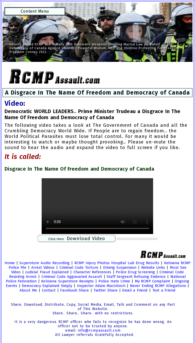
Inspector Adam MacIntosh (101, 285)
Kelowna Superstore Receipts (67, 281)
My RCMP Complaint (152, 281)
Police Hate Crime (114, 281)
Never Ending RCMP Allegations (158, 285)
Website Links (153, 267)
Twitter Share (105, 290)
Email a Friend (135, 290)
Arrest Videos (43, 267)
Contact (49, 290)
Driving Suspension (120, 267)
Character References (92, 272)
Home (10, 263)
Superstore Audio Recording (44, 263)
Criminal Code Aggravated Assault (71, 276)
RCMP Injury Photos (92, 263)
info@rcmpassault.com (99, 330)
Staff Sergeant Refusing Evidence (136, 276)
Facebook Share (74, 290)
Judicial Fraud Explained (47, 272)
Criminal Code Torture (79, 267)
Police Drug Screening (135, 272)
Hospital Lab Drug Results (135, 263)
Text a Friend (163, 290)
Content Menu (35, 11)
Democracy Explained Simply (47, 285)
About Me (28, 290)
